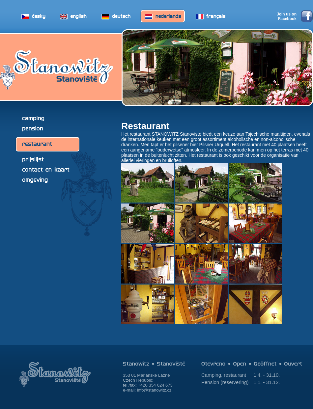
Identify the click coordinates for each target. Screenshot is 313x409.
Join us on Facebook (287, 16)
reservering (234, 382)
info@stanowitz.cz (154, 390)
